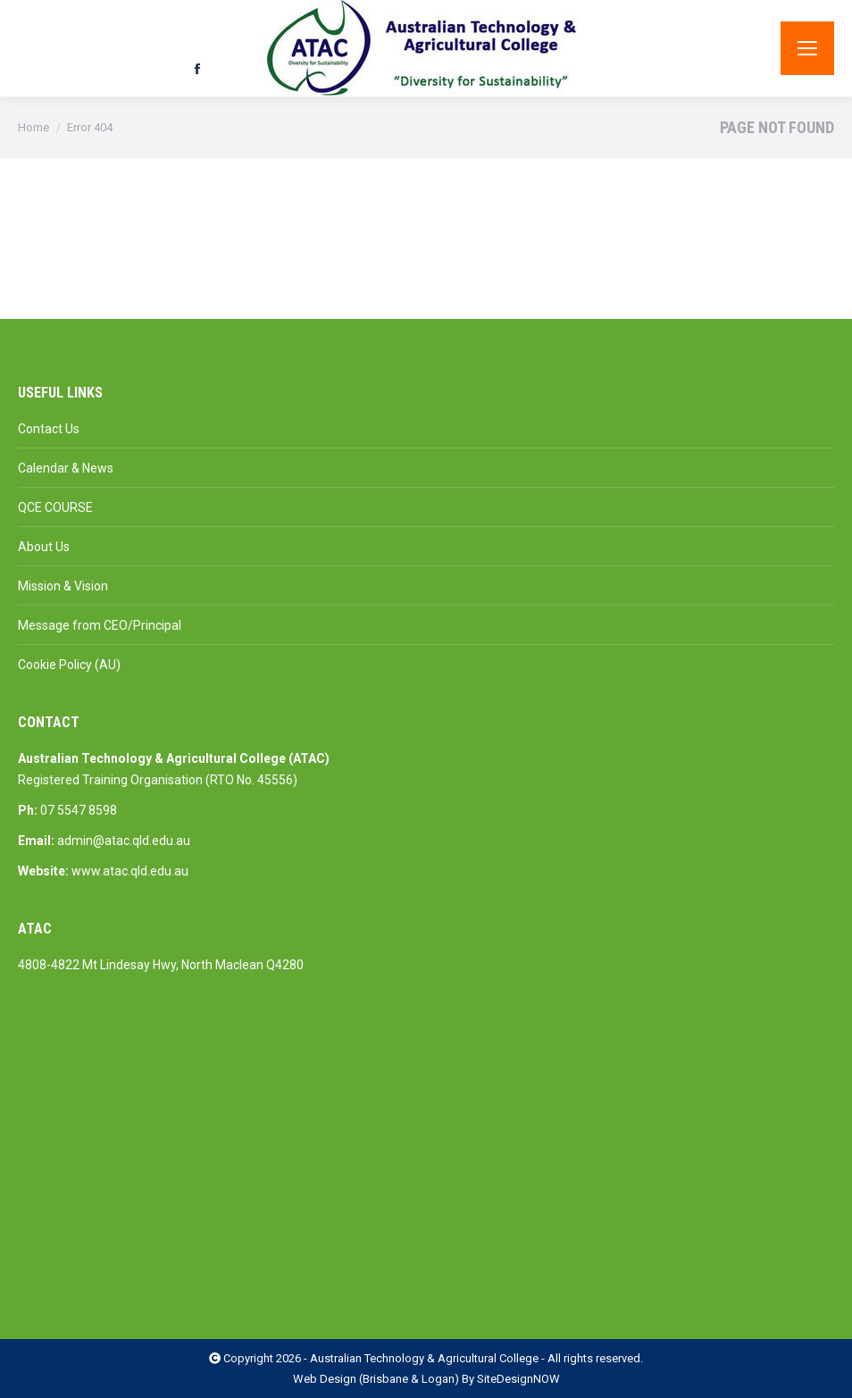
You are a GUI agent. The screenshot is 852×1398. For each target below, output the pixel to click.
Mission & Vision (63, 586)
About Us (44, 547)
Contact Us (48, 429)
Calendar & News (65, 468)
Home (33, 127)
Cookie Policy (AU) (69, 664)
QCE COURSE (55, 507)
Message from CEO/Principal (99, 625)
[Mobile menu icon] (807, 48)
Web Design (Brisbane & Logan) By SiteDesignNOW (426, 1378)
